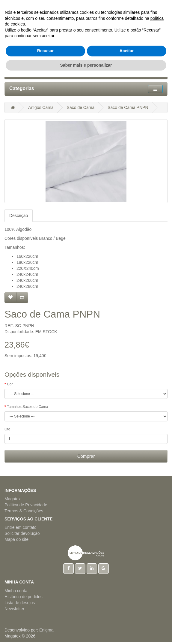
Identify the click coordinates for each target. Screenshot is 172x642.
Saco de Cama (81, 107)
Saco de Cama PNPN (128, 107)
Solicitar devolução (22, 533)
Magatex (12, 498)
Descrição (18, 215)
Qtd (7, 429)
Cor (10, 384)
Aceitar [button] (127, 615)
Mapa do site (16, 539)
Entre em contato (20, 527)
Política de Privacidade (25, 504)
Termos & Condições (23, 510)
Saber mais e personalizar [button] (86, 629)
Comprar (86, 456)
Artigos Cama (41, 107)
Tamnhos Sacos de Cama (27, 407)
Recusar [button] (45, 615)
